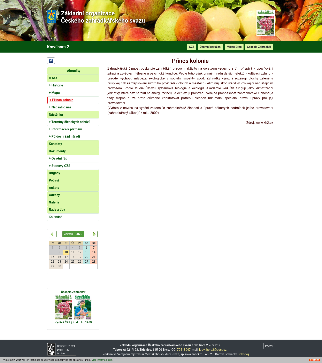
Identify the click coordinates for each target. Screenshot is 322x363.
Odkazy (54, 195)
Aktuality (73, 71)
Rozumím (314, 361)
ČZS (191, 46)
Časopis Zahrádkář (259, 46)
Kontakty (55, 144)
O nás (53, 78)
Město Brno (234, 46)
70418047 (184, 350)
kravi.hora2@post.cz (213, 350)
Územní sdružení (210, 46)
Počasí (54, 180)
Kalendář (55, 217)
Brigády (54, 173)
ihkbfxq (244, 354)
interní (269, 346)
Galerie (54, 202)
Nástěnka (56, 115)
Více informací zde (102, 361)
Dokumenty (57, 151)
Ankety (54, 188)
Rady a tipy (57, 209)
